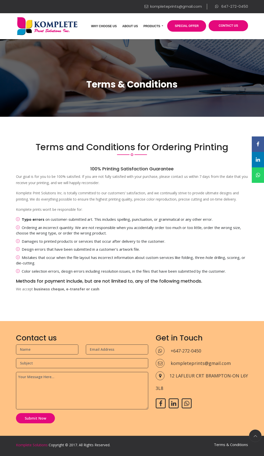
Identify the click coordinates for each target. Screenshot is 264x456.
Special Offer (187, 26)
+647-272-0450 (178, 351)
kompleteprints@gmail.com (173, 6)
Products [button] (152, 26)
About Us (130, 26)
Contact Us (228, 25)
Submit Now (35, 418)
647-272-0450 (231, 6)
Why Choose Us (104, 26)
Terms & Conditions (231, 444)
